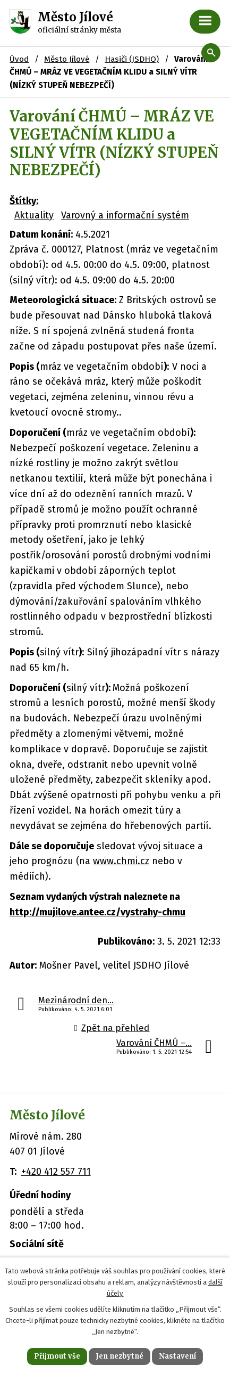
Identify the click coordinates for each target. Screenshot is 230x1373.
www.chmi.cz (121, 861)
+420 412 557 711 (56, 1171)
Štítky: (24, 201)
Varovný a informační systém (125, 215)
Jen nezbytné (119, 1356)
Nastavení (177, 1356)
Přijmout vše (57, 1356)
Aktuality (34, 215)
